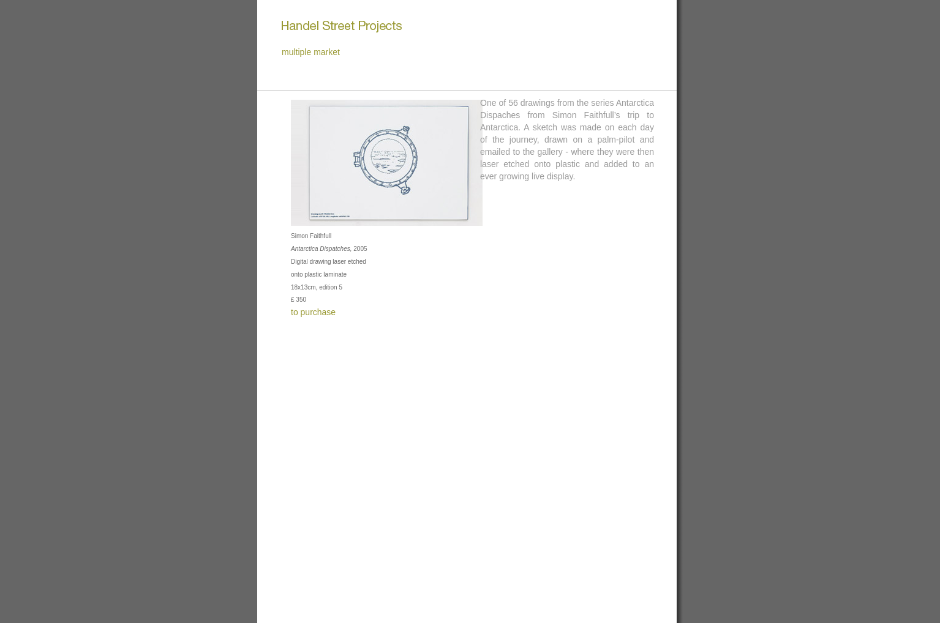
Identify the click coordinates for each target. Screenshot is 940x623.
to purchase (313, 312)
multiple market (311, 52)
